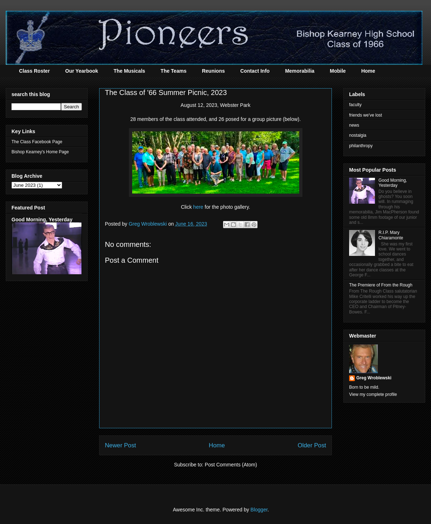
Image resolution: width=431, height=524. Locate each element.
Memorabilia (300, 71)
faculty (355, 104)
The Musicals (129, 71)
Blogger (258, 509)
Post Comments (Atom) (231, 464)
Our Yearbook (81, 71)
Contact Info (255, 71)
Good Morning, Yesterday (42, 219)
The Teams (173, 71)
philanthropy (360, 145)
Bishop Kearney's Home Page (40, 151)
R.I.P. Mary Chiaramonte (391, 235)
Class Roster (34, 71)
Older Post (312, 445)
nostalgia (357, 135)
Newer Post (120, 445)
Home (368, 71)
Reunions (213, 71)
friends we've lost (365, 115)
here (198, 207)
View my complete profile (373, 394)
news (354, 125)
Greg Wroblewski (373, 377)
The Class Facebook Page (36, 141)
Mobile (338, 71)
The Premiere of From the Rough (380, 285)
